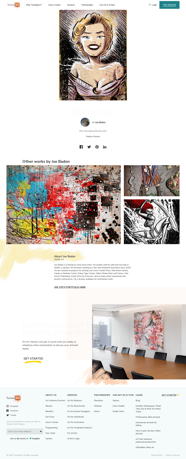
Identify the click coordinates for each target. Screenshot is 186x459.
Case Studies (119, 406)
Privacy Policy (156, 455)
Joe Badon (100, 122)
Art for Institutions (75, 422)
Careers (48, 438)
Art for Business (74, 400)
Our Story (49, 416)
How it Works (51, 422)
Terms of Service (173, 455)
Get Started (169, 4)
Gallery (116, 400)
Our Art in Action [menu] (107, 4)
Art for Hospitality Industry (79, 427)
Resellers (98, 400)
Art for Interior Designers (78, 411)
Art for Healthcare (75, 416)
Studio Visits (118, 411)
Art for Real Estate (76, 406)
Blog (138, 400)
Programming (51, 427)
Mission (48, 406)
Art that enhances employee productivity (146, 440)
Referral (98, 406)
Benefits (49, 411)
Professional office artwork (148, 417)
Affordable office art (145, 447)
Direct (97, 411)
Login (154, 4)
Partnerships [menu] (87, 4)
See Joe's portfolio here (70, 287)
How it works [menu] (54, 4)
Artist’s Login (73, 438)
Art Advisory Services (55, 400)
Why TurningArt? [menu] (34, 4)
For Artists (72, 433)
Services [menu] (71, 4)
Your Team (50, 433)
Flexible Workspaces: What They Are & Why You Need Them (148, 409)
